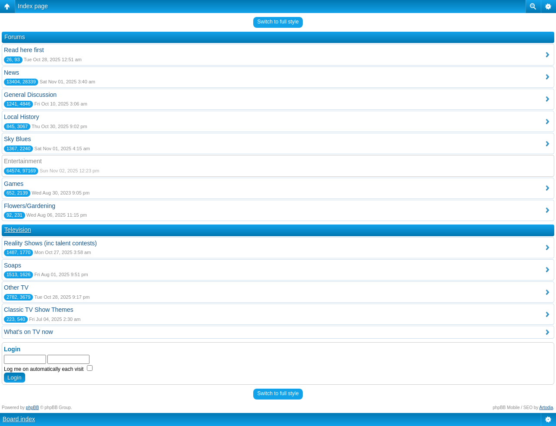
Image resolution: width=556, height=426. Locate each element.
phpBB (32, 407)
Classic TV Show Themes (38, 309)
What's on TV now (28, 331)
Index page (33, 6)
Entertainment (23, 161)
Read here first (24, 49)
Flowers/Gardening (29, 205)
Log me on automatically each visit (48, 369)
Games (13, 183)
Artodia (546, 407)
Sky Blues (17, 138)
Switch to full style (277, 22)
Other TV (16, 287)
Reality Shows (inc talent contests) (50, 243)
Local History (21, 116)
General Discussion (30, 94)
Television (17, 229)
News (11, 72)
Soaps (12, 265)
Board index (19, 419)
